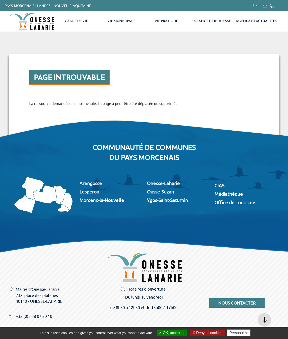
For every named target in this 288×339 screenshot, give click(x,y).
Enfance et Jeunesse (211, 20)
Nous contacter (237, 302)
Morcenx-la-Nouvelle (101, 200)
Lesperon (89, 191)
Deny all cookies (207, 333)
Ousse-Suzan (160, 191)
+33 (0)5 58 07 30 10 (30, 316)
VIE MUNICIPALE (121, 20)
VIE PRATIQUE (166, 20)
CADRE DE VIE (76, 20)
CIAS (219, 185)
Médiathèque (228, 194)
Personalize (239, 333)
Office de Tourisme (234, 202)
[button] (255, 5)
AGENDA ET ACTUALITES (256, 20)
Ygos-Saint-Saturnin (167, 200)
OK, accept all (172, 333)
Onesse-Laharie (163, 183)
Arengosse (90, 183)
